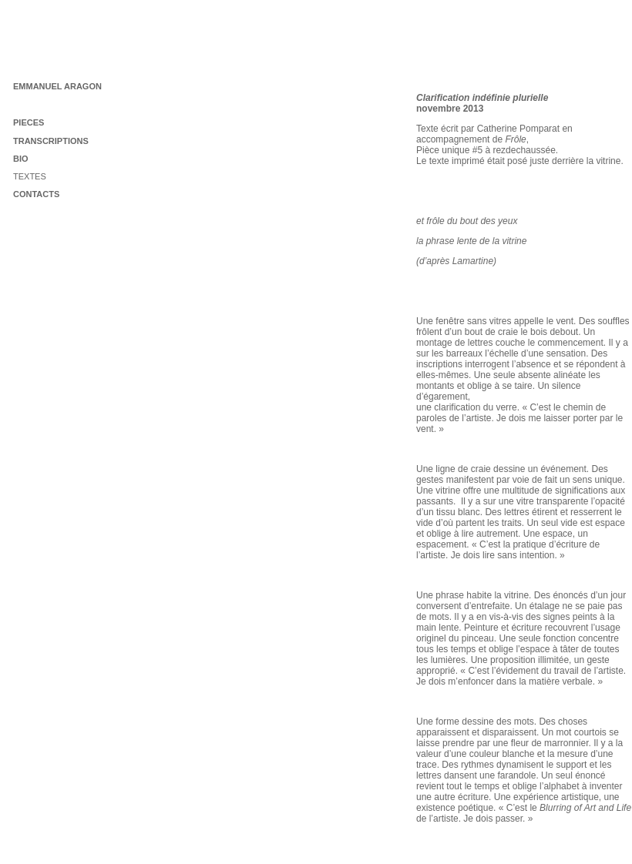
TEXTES (29, 176)
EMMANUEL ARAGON (57, 86)
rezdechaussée (523, 150)
